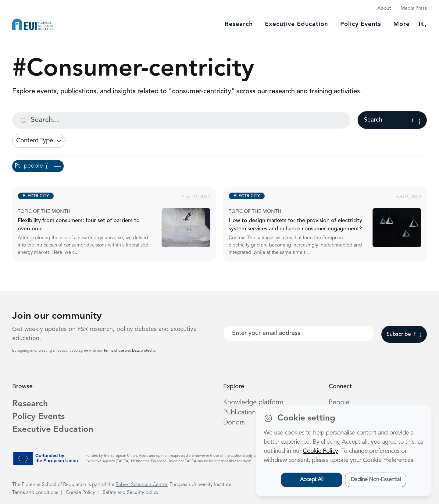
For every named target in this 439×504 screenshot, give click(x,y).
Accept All (311, 479)
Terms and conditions (35, 492)
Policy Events (360, 24)
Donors (233, 422)
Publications (241, 412)
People (339, 402)
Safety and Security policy (131, 492)
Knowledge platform (253, 402)
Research (239, 24)
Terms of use (114, 351)
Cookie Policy (80, 492)
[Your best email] (298, 333)
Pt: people (38, 166)
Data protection (145, 351)
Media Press (414, 8)
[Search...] (181, 120)
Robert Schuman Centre (141, 484)
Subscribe (404, 334)
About (384, 8)
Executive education (296, 24)
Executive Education (52, 429)
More (401, 24)
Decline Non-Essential (376, 479)
